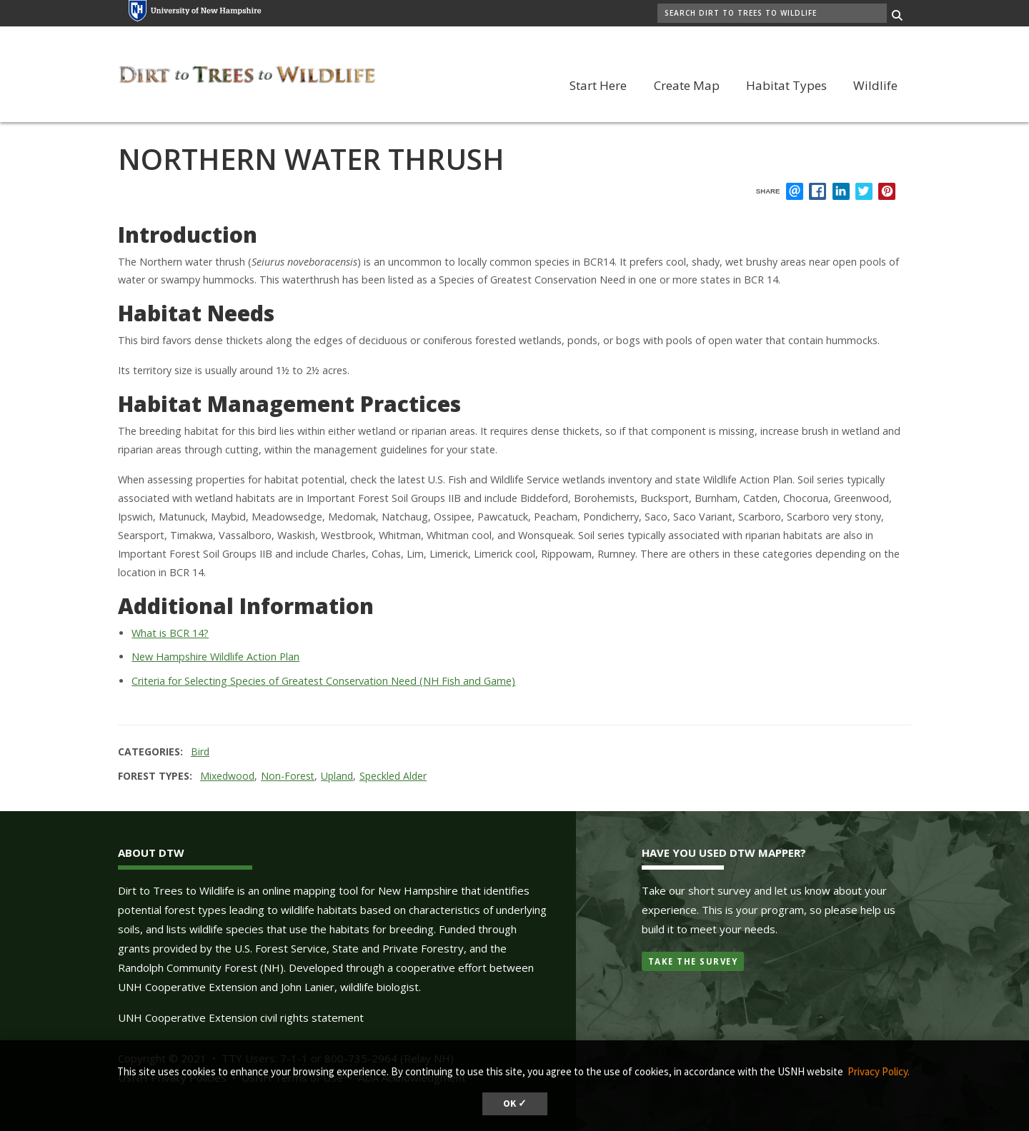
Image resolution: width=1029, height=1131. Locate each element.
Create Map (687, 85)
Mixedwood (227, 776)
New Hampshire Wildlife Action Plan (215, 656)
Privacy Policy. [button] (878, 1071)
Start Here (598, 85)
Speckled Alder (393, 776)
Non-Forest (287, 776)
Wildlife (875, 85)
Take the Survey (693, 961)
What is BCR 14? (170, 633)
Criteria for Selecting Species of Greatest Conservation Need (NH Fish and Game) (323, 681)
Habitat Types (786, 85)
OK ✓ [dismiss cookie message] (515, 1103)
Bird (200, 751)
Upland (337, 776)
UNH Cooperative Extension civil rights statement (241, 1017)
